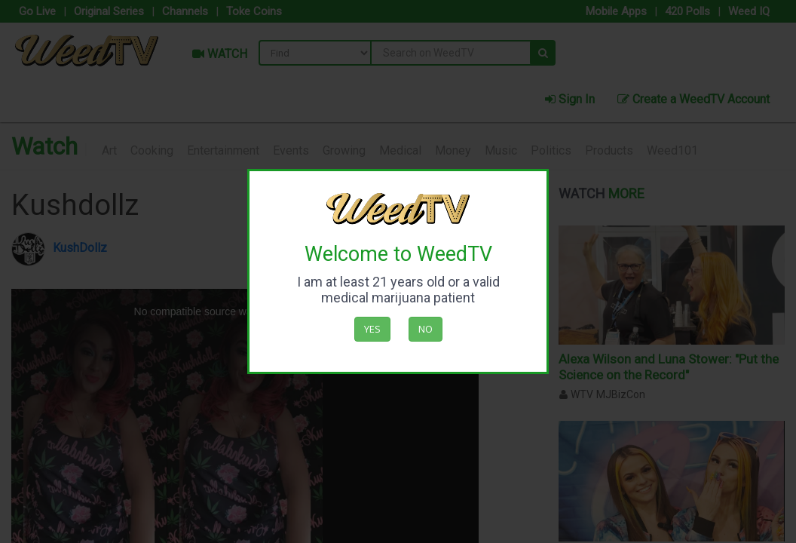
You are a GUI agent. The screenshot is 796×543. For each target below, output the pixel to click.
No (425, 329)
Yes (372, 329)
